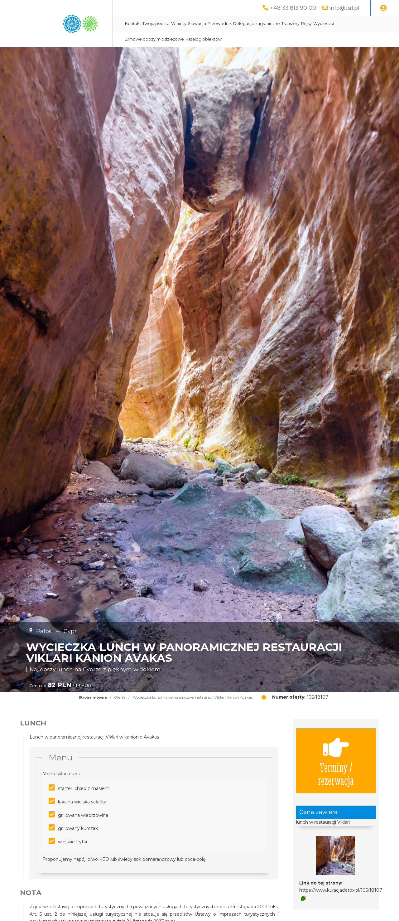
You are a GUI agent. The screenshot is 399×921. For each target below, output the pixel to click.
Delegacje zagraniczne (256, 23)
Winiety (178, 23)
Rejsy (306, 23)
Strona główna (93, 697)
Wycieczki (323, 23)
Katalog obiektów (203, 39)
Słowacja (197, 23)
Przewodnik (220, 23)
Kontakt (133, 23)
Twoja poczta (156, 23)
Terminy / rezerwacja (336, 760)
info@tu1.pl (344, 7)
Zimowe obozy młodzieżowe (154, 39)
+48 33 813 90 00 (293, 7)
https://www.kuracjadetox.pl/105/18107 (340, 890)
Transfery (290, 23)
